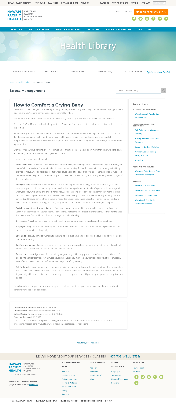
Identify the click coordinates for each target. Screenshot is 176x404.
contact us (33, 384)
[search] (138, 90)
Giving (134, 3)
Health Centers (50, 71)
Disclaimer (95, 343)
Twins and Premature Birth (146, 195)
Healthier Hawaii (69, 386)
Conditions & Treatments (23, 71)
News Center (77, 71)
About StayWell (83, 343)
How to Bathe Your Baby (145, 185)
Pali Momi (53, 3)
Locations (144, 29)
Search (158, 3)
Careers (104, 3)
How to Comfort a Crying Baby (147, 190)
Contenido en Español (160, 72)
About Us (93, 29)
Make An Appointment (149, 12)
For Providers (120, 3)
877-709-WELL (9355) (125, 356)
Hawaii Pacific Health (20, 3)
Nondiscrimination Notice (91, 401)
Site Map (108, 401)
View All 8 (139, 160)
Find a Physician (39, 29)
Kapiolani (40, 3)
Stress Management (41, 82)
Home (12, 82)
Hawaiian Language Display (46, 401)
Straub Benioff (70, 3)
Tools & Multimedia (133, 71)
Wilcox (85, 3)
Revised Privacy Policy (69, 401)
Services (16, 29)
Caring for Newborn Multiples (147, 147)
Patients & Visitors (118, 29)
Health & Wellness (68, 29)
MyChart (145, 3)
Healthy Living (105, 71)
